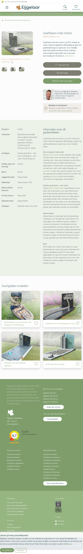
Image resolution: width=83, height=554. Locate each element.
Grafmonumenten (13, 454)
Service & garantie (14, 527)
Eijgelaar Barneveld (50, 396)
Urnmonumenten (13, 457)
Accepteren (7, 550)
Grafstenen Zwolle (50, 478)
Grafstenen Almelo (50, 454)
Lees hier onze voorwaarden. (61, 111)
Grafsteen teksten (13, 466)
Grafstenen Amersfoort (51, 457)
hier (71, 544)
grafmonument (53, 155)
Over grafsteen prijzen (15, 514)
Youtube (59, 524)
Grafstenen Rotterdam (51, 475)
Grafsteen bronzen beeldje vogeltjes (15, 364)
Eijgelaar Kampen (49, 393)
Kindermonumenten (14, 460)
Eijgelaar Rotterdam (50, 402)
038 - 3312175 (12, 421)
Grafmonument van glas (55, 364)
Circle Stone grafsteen (15, 511)
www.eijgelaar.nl (13, 424)
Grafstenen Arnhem (50, 463)
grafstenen (47, 171)
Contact (10, 524)
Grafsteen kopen (13, 469)
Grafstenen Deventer (51, 466)
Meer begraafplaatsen (55, 483)
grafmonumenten (56, 188)
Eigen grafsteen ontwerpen (17, 508)
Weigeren (21, 550)
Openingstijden (52, 419)
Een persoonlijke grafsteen (17, 505)
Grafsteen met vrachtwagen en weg (60, 323)
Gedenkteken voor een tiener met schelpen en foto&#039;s (17, 323)
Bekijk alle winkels (53, 407)
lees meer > (70, 56)
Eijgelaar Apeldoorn (50, 399)
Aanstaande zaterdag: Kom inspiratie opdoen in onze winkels (41, 14)
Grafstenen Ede (49, 469)
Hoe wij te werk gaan (15, 503)
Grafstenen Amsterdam (51, 460)
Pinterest (59, 521)
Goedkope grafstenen (15, 463)
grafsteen (54, 176)
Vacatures (10, 530)
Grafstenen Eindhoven (51, 472)
